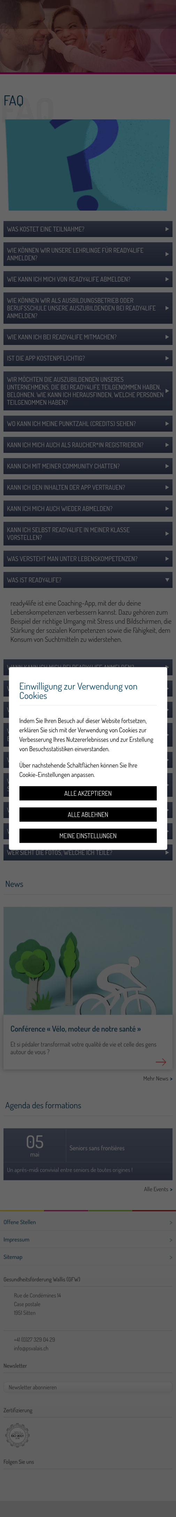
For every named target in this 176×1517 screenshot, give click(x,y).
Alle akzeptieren (88, 793)
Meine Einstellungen (88, 836)
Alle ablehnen (88, 814)
